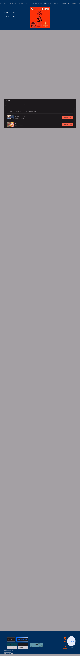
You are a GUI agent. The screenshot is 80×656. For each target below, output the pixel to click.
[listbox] (11, 639)
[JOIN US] (71, 641)
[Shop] (23, 644)
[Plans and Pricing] (22, 639)
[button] (11, 639)
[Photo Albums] (36, 645)
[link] (10, 111)
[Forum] (12, 647)
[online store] (23, 647)
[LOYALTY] (65, 642)
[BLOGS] (12, 644)
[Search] (74, 14)
